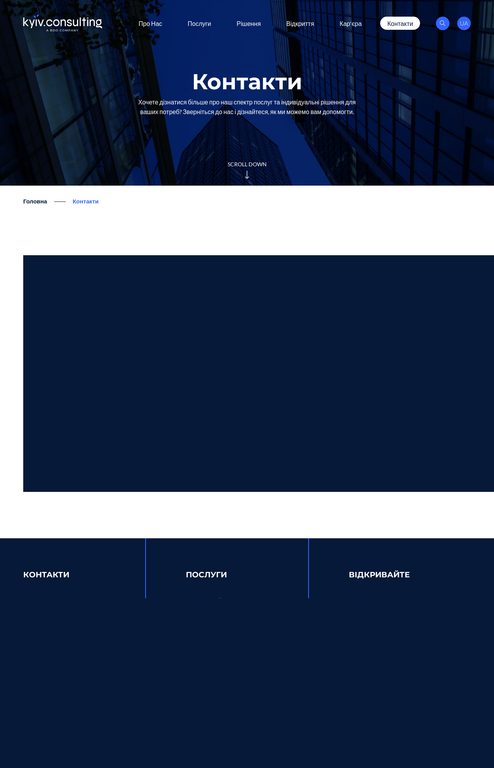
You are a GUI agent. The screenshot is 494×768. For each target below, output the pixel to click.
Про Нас (150, 23)
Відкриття (300, 23)
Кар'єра (351, 23)
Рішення (249, 23)
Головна (35, 201)
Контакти (400, 23)
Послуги (199, 23)
